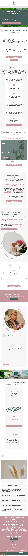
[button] (14, 148)
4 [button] (16, 161)
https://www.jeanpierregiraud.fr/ (20, 550)
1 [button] (12, 161)
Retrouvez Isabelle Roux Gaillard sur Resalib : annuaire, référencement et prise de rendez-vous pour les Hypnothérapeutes (12, 555)
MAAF (8, 554)
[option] (14, 148)
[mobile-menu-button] (23, 7)
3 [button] (15, 161)
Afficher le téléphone (15, 397)
